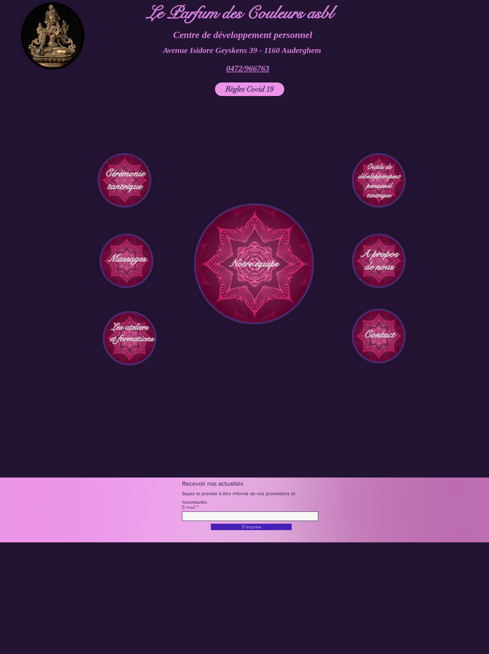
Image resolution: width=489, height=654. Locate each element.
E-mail (188, 507)
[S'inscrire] (251, 527)
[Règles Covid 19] (249, 89)
